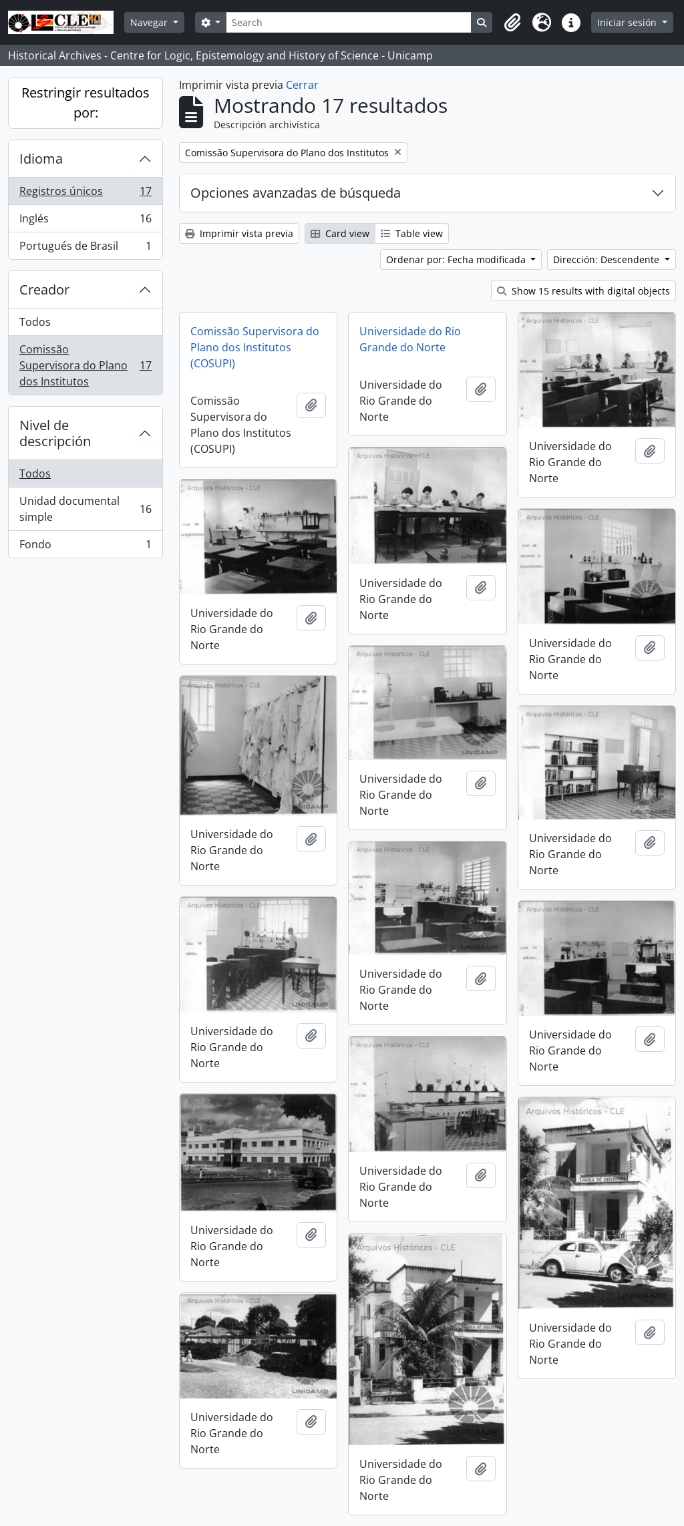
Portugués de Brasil (85, 248)
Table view (412, 233)
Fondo (85, 547)
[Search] (349, 22)
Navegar (150, 22)
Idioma (41, 159)
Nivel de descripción (55, 433)
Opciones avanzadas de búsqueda (295, 193)
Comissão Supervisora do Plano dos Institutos (85, 365)
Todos (35, 322)
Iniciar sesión (628, 22)
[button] (512, 22)
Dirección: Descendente (607, 259)
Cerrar (302, 84)
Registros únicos (85, 194)
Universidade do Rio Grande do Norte (410, 339)
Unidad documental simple (85, 509)
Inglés (85, 221)
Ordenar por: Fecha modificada (457, 259)
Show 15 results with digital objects (583, 290)
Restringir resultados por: (85, 102)
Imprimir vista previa (239, 233)
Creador (44, 289)
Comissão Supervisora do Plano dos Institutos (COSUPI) (254, 347)
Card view (340, 233)
